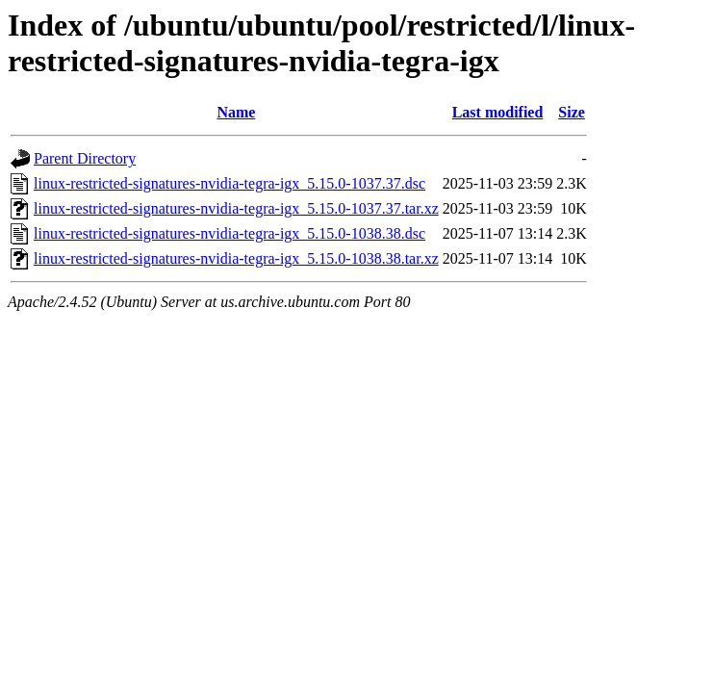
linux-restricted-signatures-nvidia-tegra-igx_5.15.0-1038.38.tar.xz (236, 258)
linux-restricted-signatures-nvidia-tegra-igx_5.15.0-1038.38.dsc (229, 233)
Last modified (498, 112)
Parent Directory (85, 158)
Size (571, 112)
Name (235, 112)
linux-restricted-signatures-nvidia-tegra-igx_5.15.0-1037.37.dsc (229, 183)
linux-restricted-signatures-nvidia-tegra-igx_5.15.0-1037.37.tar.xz (236, 208)
